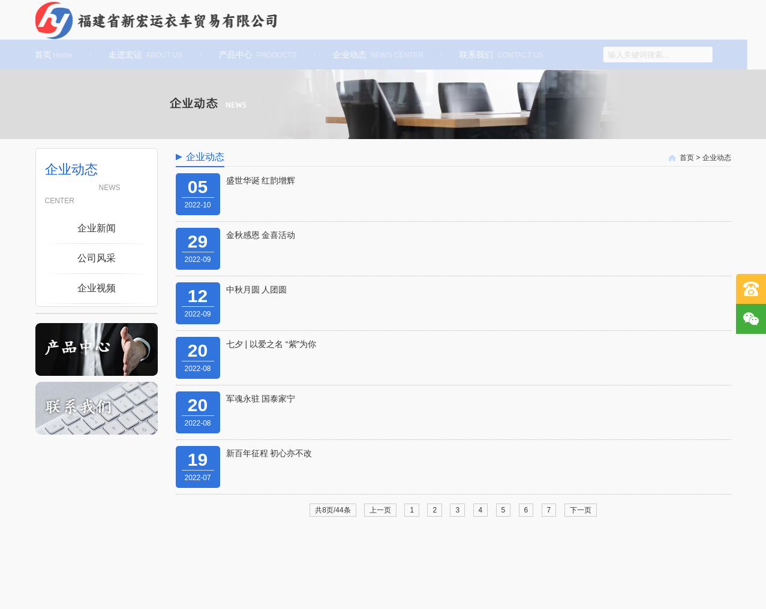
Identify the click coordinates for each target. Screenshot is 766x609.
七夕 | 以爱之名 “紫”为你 (271, 344)
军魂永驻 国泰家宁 (261, 398)
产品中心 (256, 54)
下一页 (580, 510)
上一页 (380, 510)
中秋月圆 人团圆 (256, 289)
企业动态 (376, 54)
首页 (51, 54)
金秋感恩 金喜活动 (261, 235)
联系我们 (500, 54)
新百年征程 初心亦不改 (269, 453)
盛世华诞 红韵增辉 (261, 180)
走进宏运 (143, 54)
